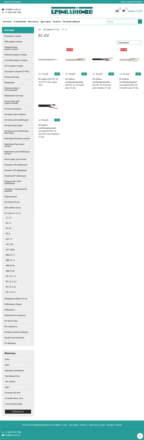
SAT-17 (9, 239)
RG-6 (8, 234)
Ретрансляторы (11, 77)
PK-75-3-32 (11, 287)
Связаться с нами (97, 425)
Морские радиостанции (15, 55)
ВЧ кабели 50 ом (12, 202)
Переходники (10, 196)
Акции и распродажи (14, 337)
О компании (20, 21)
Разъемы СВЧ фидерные (15, 170)
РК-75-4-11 (11, 292)
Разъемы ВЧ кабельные (15, 176)
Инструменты (10, 326)
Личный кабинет (71, 21)
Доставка (46, 21)
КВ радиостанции (12, 36)
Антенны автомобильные (16, 120)
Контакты (33, 21)
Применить (18, 412)
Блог (65, 425)
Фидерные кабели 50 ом (15, 298)
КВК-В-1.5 (10, 255)
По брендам (10, 343)
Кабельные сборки (13, 304)
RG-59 (8, 228)
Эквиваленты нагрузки (15, 315)
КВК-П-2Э (10, 271)
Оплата (57, 21)
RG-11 (8, 223)
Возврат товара (114, 425)
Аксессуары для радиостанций (12, 102)
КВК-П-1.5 (10, 260)
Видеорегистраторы (13, 95)
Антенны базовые (12, 109)
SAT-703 (9, 244)
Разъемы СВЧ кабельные (15, 165)
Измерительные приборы (16, 332)
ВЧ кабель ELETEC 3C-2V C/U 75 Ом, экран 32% (48, 82)
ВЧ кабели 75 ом (51, 29)
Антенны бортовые (13, 125)
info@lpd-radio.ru (12, 9)
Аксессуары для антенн (15, 159)
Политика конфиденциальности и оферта (42, 425)
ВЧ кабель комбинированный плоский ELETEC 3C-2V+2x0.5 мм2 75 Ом (128, 83)
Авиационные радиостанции (11, 48)
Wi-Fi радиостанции (13, 66)
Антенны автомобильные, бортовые (16, 132)
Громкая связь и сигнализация (12, 89)
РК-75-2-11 (11, 276)
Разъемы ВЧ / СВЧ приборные (12, 182)
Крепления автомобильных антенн (17, 153)
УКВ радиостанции (13, 41)
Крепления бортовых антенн (14, 145)
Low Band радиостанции (15, 60)
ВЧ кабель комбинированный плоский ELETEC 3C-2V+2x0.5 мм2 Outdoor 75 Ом (48, 131)
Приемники (9, 82)
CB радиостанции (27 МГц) (16, 71)
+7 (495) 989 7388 (13, 12)
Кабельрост (9, 310)
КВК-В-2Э (10, 265)
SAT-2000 (10, 250)
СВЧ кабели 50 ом (12, 208)
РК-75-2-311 (11, 281)
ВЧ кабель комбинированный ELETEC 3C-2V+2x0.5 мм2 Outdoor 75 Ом (101, 83)
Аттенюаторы (11, 321)
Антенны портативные (15, 114)
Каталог (7, 21)
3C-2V (9, 218)
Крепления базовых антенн (17, 138)
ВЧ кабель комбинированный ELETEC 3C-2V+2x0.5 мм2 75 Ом (74, 83)
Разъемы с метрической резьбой (15, 190)
